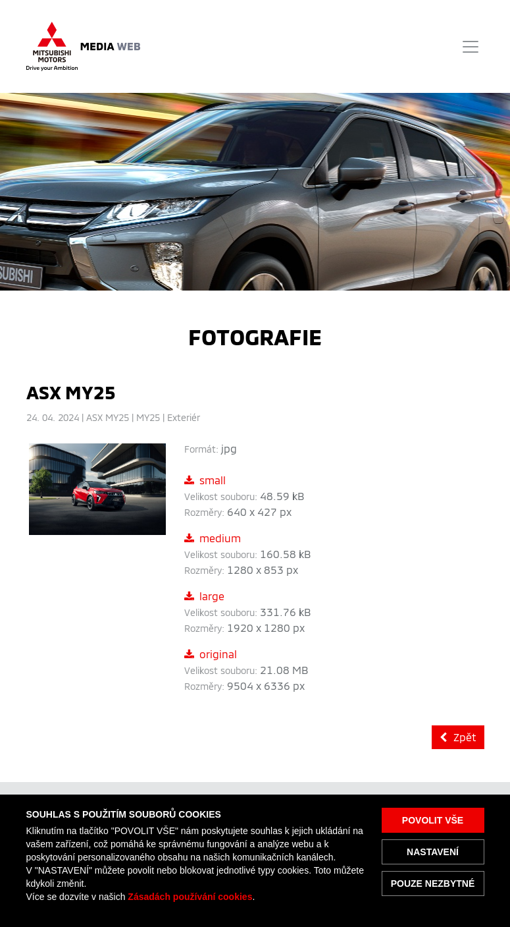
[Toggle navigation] (470, 47)
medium (212, 538)
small (205, 480)
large (204, 596)
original (210, 654)
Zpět (458, 737)
